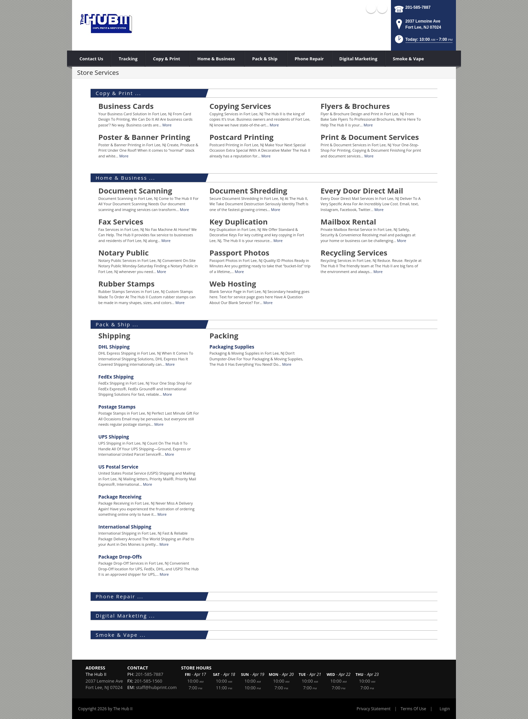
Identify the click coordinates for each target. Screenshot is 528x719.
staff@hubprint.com (156, 687)
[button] (423, 41)
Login (445, 709)
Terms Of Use (413, 709)
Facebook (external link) (371, 8)
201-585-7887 (418, 7)
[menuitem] (167, 59)
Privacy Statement (374, 709)
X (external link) (382, 8)
